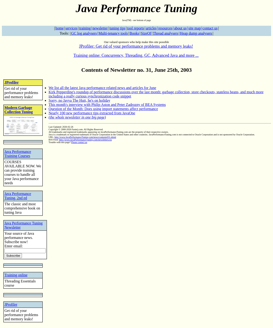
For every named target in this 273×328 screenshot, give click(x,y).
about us (180, 28)
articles (151, 28)
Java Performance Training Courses (17, 154)
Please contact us (79, 142)
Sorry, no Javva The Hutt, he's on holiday (79, 100)
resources (165, 28)
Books (134, 33)
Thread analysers (165, 33)
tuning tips (117, 28)
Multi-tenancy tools (113, 33)
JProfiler (11, 82)
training (85, 28)
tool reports (135, 28)
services (71, 28)
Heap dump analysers (196, 33)
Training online (16, 275)
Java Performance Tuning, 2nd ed (17, 196)
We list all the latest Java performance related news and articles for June (102, 88)
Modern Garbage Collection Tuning (18, 110)
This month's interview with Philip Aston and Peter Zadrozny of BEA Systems (107, 105)
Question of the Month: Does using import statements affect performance (103, 109)
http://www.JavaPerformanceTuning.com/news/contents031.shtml (85, 137)
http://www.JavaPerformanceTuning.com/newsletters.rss (85, 139)
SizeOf (146, 33)
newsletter (100, 28)
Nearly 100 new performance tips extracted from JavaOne (92, 113)
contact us (209, 28)
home (59, 28)
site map (194, 28)
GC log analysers (84, 33)
